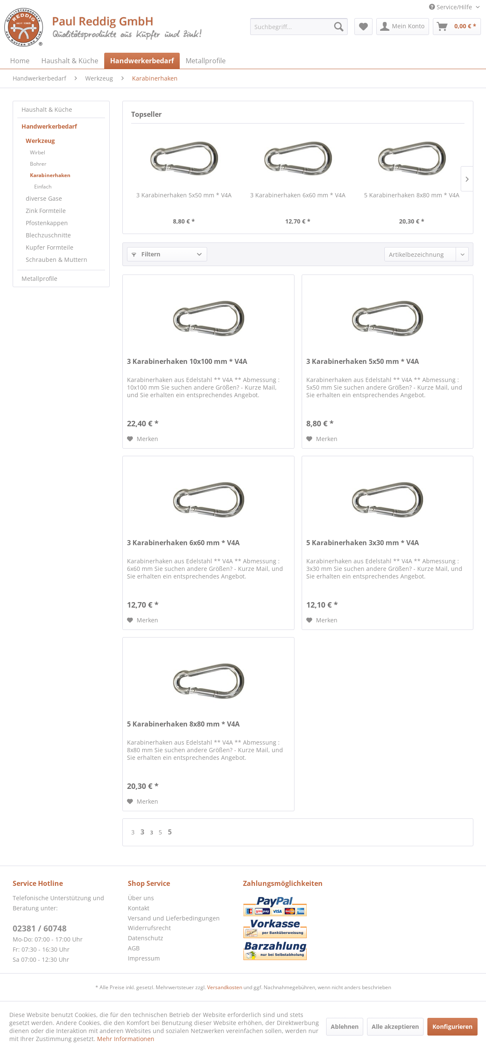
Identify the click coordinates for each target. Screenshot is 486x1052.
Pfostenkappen (47, 223)
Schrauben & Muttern (56, 260)
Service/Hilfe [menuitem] (451, 7)
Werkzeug (40, 141)
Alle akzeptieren (395, 1026)
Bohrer (38, 163)
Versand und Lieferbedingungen (174, 918)
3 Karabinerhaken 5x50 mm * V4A (184, 195)
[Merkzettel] (363, 26)
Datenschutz (145, 938)
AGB (134, 948)
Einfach (42, 186)
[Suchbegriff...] (298, 26)
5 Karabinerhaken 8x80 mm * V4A (411, 195)
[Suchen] (339, 26)
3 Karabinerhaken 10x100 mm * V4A (187, 361)
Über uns (141, 898)
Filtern (146, 254)
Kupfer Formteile (49, 247)
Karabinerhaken (50, 175)
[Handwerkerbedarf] (142, 61)
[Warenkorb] (457, 26)
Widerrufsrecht (149, 928)
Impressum (144, 958)
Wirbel (37, 152)
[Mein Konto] (402, 26)
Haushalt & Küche (47, 109)
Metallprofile (39, 278)
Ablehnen (345, 1026)
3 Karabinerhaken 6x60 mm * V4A (298, 195)
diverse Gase (44, 198)
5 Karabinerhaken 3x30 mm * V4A (362, 542)
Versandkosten (224, 987)
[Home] (19, 61)
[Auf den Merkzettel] (142, 439)
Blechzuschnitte (48, 235)
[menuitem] (298, 26)
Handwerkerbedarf (49, 126)
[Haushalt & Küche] (69, 61)
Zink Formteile (46, 211)
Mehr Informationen (125, 1039)
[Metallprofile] (206, 61)
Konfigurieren (452, 1026)
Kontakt (138, 908)
